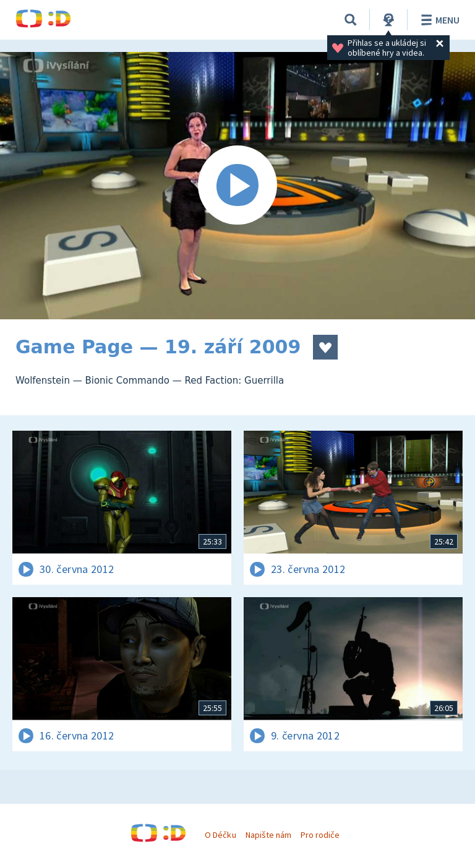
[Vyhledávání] (350, 20)
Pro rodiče (320, 834)
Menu (438, 20)
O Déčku (220, 834)
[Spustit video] (237, 185)
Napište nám (268, 834)
